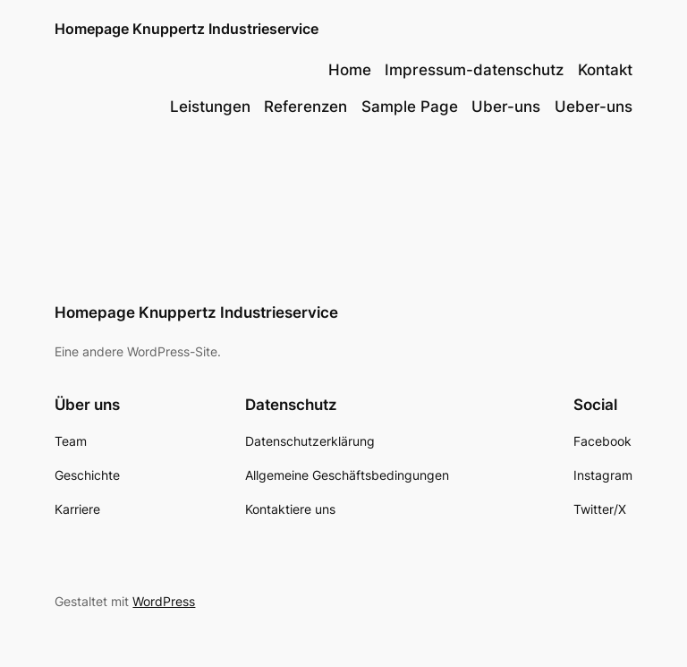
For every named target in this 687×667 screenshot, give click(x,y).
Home (349, 70)
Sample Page (409, 106)
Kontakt (605, 70)
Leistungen (210, 106)
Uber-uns (505, 106)
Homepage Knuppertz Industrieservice (186, 29)
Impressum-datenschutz (474, 70)
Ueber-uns (593, 106)
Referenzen (305, 106)
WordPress (163, 601)
